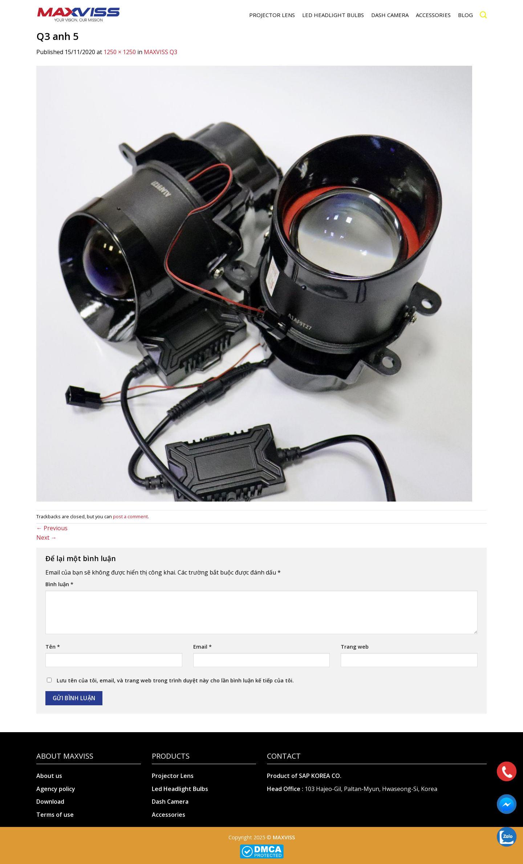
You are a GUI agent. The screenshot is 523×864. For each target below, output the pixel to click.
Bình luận (59, 584)
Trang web (355, 646)
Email (202, 646)
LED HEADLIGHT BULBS (333, 15)
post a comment (130, 516)
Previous (52, 528)
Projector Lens (173, 776)
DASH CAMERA (390, 15)
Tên (52, 646)
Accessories (168, 815)
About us (49, 776)
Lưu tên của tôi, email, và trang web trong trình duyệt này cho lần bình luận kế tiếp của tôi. (175, 680)
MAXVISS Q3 (160, 52)
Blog (465, 15)
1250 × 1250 (120, 52)
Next (46, 537)
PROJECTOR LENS (272, 15)
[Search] (483, 15)
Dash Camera (170, 802)
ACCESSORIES (433, 15)
